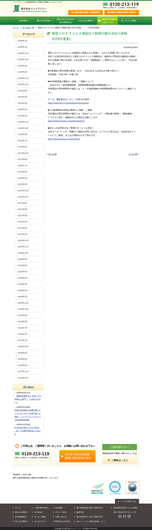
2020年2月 (23, 290)
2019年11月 (23, 303)
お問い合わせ (61, 517)
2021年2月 (23, 228)
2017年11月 (23, 371)
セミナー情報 (39, 517)
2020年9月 (23, 259)
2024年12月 (23, 78)
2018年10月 (23, 346)
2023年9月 (23, 134)
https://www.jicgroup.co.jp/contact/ (64, 139)
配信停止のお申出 (62, 521)
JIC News (28, 387)
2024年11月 (23, 84)
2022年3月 (23, 178)
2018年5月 (23, 365)
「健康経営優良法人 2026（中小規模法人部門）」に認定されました (28, 399)
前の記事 (52, 154)
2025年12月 (23, 53)
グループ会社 (61, 512)
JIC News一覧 (28, 28)
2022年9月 (23, 159)
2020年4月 (23, 278)
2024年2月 (23, 109)
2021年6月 (23, 209)
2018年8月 (23, 359)
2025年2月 (23, 72)
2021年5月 (23, 215)
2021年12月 (23, 190)
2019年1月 (23, 340)
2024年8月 (23, 91)
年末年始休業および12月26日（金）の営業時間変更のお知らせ (27, 431)
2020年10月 (23, 253)
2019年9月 (23, 315)
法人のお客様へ (86, 20)
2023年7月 (23, 140)
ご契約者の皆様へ (41, 508)
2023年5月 (23, 147)
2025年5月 (23, 66)
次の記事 (133, 154)
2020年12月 (23, 240)
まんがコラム (39, 521)
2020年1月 (23, 296)
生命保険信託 (65, 21)
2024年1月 (23, 115)
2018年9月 (23, 353)
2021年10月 (23, 197)
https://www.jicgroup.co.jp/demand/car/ (66, 121)
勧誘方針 (80, 512)
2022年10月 (23, 153)
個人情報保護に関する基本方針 (89, 508)
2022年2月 (23, 184)
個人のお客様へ (44, 20)
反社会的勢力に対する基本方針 (89, 517)
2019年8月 (23, 321)
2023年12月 (23, 122)
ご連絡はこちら (119, 460)
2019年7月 (23, 328)
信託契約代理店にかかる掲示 (125, 508)
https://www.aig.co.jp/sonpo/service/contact (68, 103)
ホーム (16, 28)
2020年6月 (23, 265)
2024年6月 (23, 97)
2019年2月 (23, 334)
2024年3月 (23, 103)
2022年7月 (23, 165)
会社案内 (23, 20)
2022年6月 (23, 172)
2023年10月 (23, 128)
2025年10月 (23, 59)
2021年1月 (23, 234)
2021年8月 (23, 203)
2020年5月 (23, 271)
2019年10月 (23, 309)
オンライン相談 (128, 20)
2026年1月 (23, 47)
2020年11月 (23, 246)
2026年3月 (23, 41)
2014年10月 (23, 378)
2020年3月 (23, 284)
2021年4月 (23, 222)
